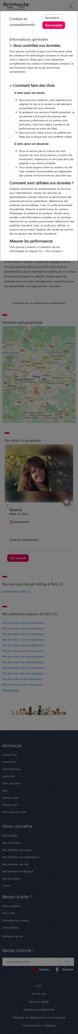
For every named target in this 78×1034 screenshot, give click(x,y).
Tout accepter (54, 25)
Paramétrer (52, 18)
